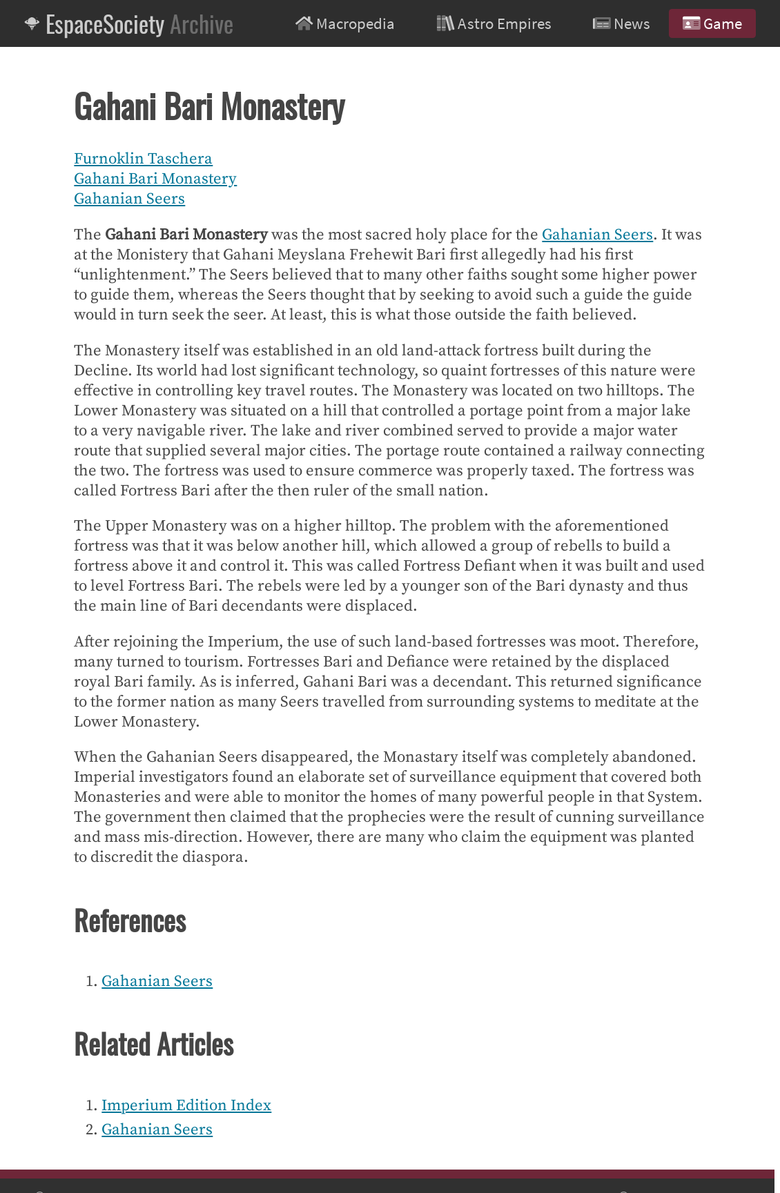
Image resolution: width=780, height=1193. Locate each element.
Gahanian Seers (129, 199)
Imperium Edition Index (186, 1106)
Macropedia (345, 23)
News (621, 23)
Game (712, 23)
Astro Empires (494, 23)
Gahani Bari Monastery (155, 179)
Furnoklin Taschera (143, 159)
